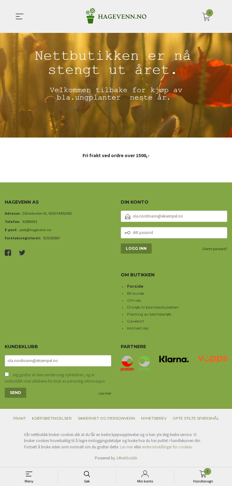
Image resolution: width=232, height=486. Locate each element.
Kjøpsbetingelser (52, 418)
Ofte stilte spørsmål (196, 418)
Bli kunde (135, 293)
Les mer (105, 393)
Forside (135, 286)
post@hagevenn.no (35, 229)
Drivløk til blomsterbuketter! (153, 307)
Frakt (19, 418)
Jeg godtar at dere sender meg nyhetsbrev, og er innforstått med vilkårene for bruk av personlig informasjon (55, 378)
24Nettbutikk (126, 458)
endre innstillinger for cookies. (167, 447)
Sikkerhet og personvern (106, 418)
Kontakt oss (137, 328)
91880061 (29, 221)
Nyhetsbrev (154, 418)
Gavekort (135, 321)
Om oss (134, 300)
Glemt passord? (214, 248)
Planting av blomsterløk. (149, 314)
